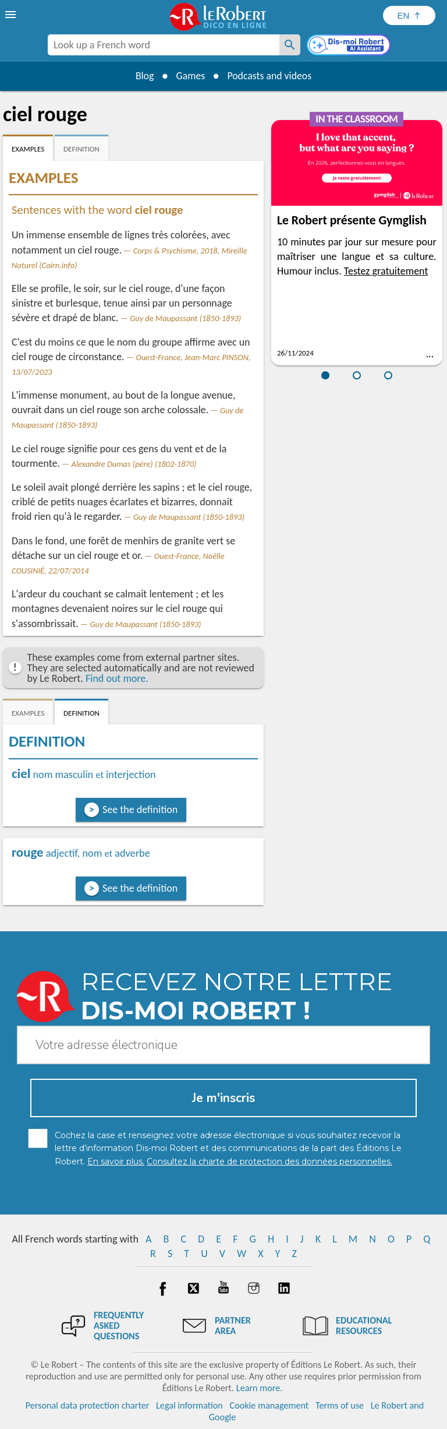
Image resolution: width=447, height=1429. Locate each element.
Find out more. (117, 678)
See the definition (140, 809)
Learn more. (259, 1387)
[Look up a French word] (289, 44)
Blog (143, 75)
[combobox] (163, 44)
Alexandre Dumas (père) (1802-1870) (134, 464)
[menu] (11, 14)
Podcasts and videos (270, 75)
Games (189, 75)
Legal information (189, 1405)
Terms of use (339, 1405)
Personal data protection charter (88, 1405)
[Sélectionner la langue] (409, 15)
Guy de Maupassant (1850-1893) (185, 318)
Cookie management (269, 1405)
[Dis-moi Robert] (349, 46)
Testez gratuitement (386, 271)
